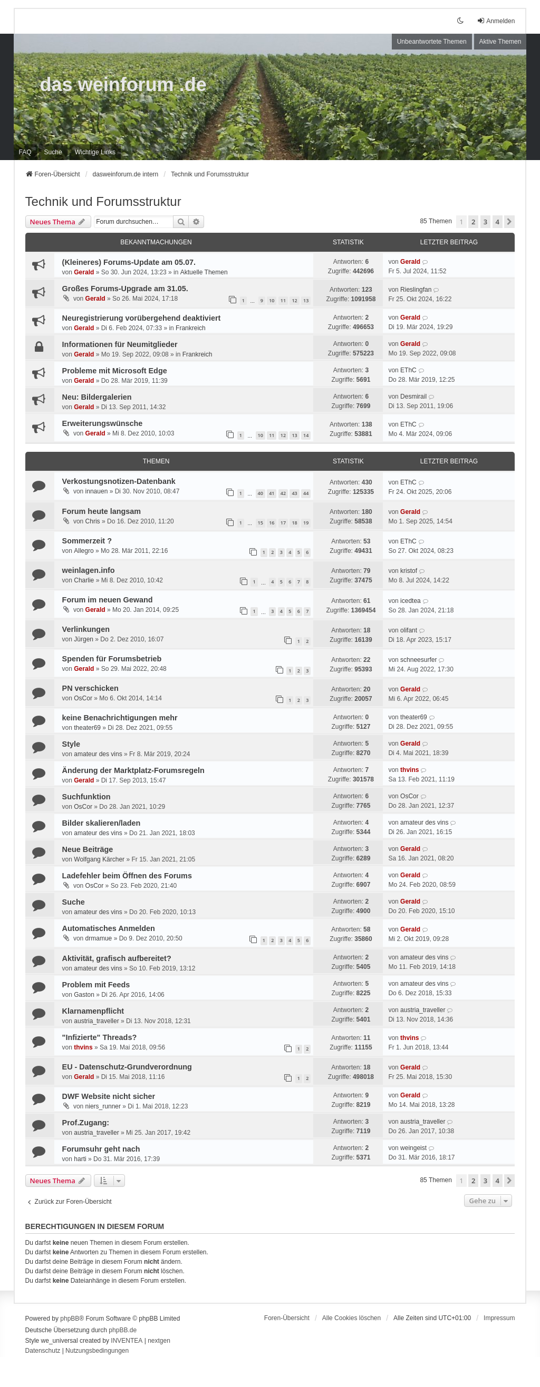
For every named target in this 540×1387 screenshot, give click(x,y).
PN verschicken (90, 688)
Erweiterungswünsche (102, 423)
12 (294, 300)
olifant (408, 630)
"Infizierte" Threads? (99, 1037)
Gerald (84, 272)
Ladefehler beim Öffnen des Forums (127, 875)
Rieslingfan (415, 289)
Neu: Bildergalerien (97, 397)
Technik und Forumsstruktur (103, 201)
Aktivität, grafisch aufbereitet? (116, 958)
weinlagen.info (88, 570)
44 (305, 493)
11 (283, 300)
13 (305, 300)
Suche (73, 902)
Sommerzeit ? (87, 541)
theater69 (87, 727)
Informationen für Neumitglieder (120, 344)
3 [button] (485, 221)
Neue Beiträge (87, 849)
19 (305, 522)
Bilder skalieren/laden (101, 823)
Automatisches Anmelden (108, 928)
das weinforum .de (123, 84)
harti (80, 1159)
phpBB (69, 1318)
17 (283, 522)
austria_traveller (96, 1021)
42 (283, 493)
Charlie (84, 580)
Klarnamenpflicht (93, 1011)
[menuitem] (95, 152)
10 (271, 300)
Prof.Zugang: (86, 1122)
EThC (408, 370)
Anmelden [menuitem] (496, 21)
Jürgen (83, 639)
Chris (92, 521)
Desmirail (413, 396)
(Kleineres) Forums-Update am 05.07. (129, 262)
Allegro (83, 550)
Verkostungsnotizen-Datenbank (119, 481)
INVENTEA (126, 1340)
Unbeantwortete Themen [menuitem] (432, 41)
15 (260, 522)
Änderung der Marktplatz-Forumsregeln (133, 770)
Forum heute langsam (101, 511)
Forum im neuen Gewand (107, 600)
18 (294, 522)
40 (260, 493)
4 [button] (497, 221)
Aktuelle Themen (204, 272)
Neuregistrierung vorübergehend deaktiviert (141, 318)
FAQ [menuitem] (25, 152)
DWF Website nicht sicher (108, 1096)
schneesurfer (418, 659)
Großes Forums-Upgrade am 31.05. (125, 288)
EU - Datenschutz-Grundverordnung (127, 1067)
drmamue (98, 938)
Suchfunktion (86, 796)
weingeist (413, 1148)
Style (71, 744)
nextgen (159, 1340)
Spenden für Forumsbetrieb (112, 659)
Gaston (84, 994)
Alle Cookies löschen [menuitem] (351, 1318)
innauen (96, 491)
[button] (509, 221)
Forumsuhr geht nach (101, 1149)
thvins (409, 770)
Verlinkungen (86, 629)
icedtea (410, 601)
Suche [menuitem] (53, 152)
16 (271, 522)
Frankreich (191, 328)
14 (305, 435)
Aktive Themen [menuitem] (500, 41)
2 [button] (473, 221)
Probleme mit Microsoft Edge (114, 370)
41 (271, 493)
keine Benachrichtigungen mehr (120, 718)
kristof (408, 570)
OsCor (83, 698)
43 (294, 493)
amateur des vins (98, 754)
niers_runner (103, 1106)
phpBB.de (123, 1330)
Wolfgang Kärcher (99, 859)
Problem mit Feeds (96, 984)
